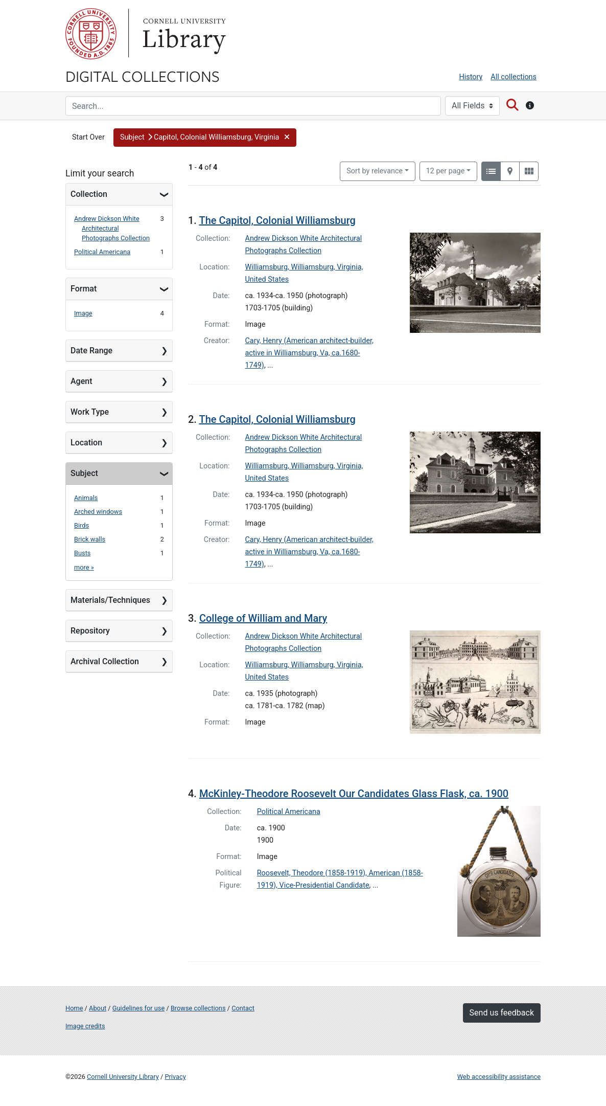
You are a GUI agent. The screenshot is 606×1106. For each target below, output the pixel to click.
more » (84, 567)
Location (86, 442)
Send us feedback (502, 1013)
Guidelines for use (138, 1008)
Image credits (85, 1026)
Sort (374, 171)
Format (84, 289)
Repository (90, 631)
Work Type (90, 412)
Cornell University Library (123, 1076)
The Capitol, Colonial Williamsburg (277, 220)
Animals (86, 498)
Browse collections (198, 1008)
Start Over (88, 137)
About (97, 1008)
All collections (514, 77)
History (471, 77)
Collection (89, 194)
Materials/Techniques (110, 600)
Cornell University (90, 33)
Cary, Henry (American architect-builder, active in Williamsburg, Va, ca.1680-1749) (309, 353)
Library (183, 33)
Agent (81, 381)
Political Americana (102, 252)
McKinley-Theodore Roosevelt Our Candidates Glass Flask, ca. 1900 (353, 793)
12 (445, 170)
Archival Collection (105, 661)
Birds (81, 525)
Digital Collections (142, 75)
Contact (242, 1008)
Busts (82, 553)
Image (83, 313)
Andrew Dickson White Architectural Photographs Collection (112, 228)
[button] (204, 137)
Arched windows (98, 511)
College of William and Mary (263, 618)
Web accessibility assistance (499, 1076)
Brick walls (89, 539)
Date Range (91, 350)
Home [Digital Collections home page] (74, 1008)
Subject (84, 473)
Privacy (175, 1076)
